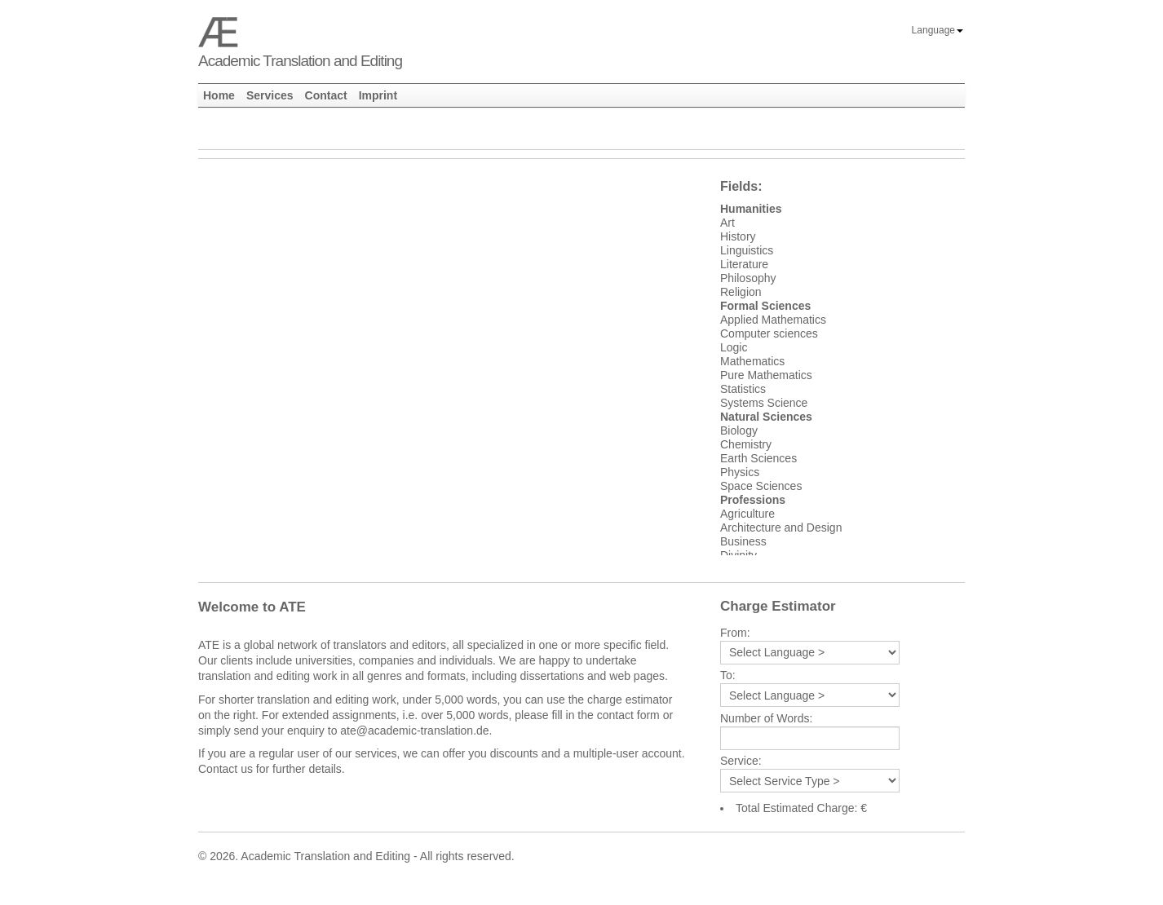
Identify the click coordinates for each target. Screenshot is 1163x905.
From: (735, 633)
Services (270, 95)
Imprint (378, 95)
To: (728, 675)
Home (219, 95)
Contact (326, 95)
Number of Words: (766, 718)
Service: (741, 761)
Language (937, 30)
